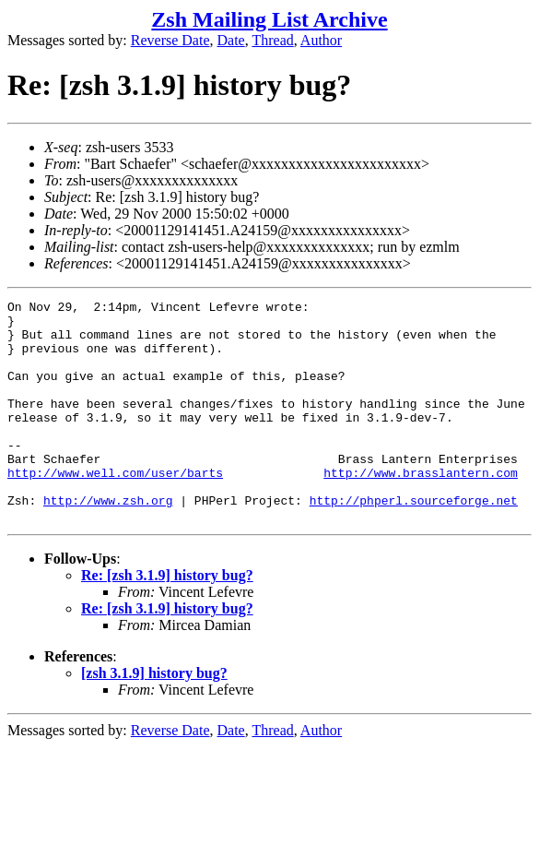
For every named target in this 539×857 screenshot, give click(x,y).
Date (231, 40)
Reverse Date (170, 40)
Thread (272, 40)
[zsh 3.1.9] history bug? (154, 717)
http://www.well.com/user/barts (115, 508)
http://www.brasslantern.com (420, 508)
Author (321, 40)
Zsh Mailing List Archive (269, 19)
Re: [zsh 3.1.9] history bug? (167, 619)
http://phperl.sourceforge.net (414, 541)
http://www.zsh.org (107, 541)
